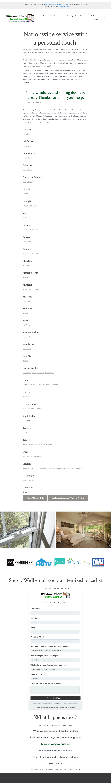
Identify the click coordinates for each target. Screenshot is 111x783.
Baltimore (26, 265)
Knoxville (26, 432)
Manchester (27, 337)
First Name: (35, 609)
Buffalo (25, 361)
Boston (25, 277)
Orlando (26, 194)
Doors (83, 15)
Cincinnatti (40, 385)
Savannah (32, 206)
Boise (25, 218)
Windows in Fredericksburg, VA (64, 15)
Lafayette (35, 229)
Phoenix (26, 134)
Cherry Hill (27, 349)
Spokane (32, 480)
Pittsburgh (26, 408)
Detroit (25, 289)
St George (37, 456)
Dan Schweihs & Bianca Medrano (56, 4)
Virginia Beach (61, 468)
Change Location (64, 6)
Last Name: (35, 618)
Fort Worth (38, 444)
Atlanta (25, 206)
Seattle (25, 480)
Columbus (48, 385)
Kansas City (27, 241)
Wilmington (49, 373)
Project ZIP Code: (37, 637)
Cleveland (31, 385)
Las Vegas (26, 325)
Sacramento (27, 146)
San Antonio (47, 444)
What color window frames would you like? (48, 665)
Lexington (26, 253)
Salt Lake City (28, 456)
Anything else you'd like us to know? (45, 684)
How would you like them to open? (45, 656)
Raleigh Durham (38, 373)
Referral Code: (36, 674)
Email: (33, 627)
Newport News (79, 468)
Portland (26, 396)
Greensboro (27, 373)
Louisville (34, 253)
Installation (94, 15)
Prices (96, 19)
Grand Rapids (33, 289)
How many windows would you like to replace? (50, 646)
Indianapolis (27, 229)
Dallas (30, 444)
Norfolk (70, 468)
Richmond (51, 468)
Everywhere (27, 158)
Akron (25, 385)
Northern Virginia (29, 468)
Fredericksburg (41, 468)
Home (44, 15)
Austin (25, 444)
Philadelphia (36, 408)
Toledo (55, 385)
